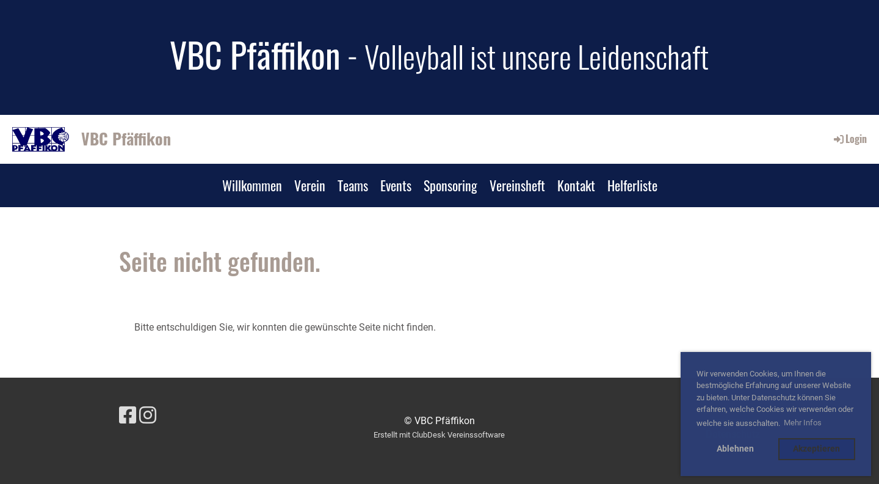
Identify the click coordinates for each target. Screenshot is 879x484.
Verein (309, 185)
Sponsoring (450, 185)
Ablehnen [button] (735, 449)
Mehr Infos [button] (803, 422)
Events (395, 185)
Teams (353, 185)
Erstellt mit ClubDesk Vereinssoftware (439, 434)
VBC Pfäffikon (126, 139)
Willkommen (252, 185)
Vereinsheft (517, 185)
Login (849, 138)
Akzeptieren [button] (816, 449)
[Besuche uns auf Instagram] (147, 415)
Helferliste (632, 185)
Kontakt (576, 185)
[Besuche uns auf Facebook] (127, 415)
